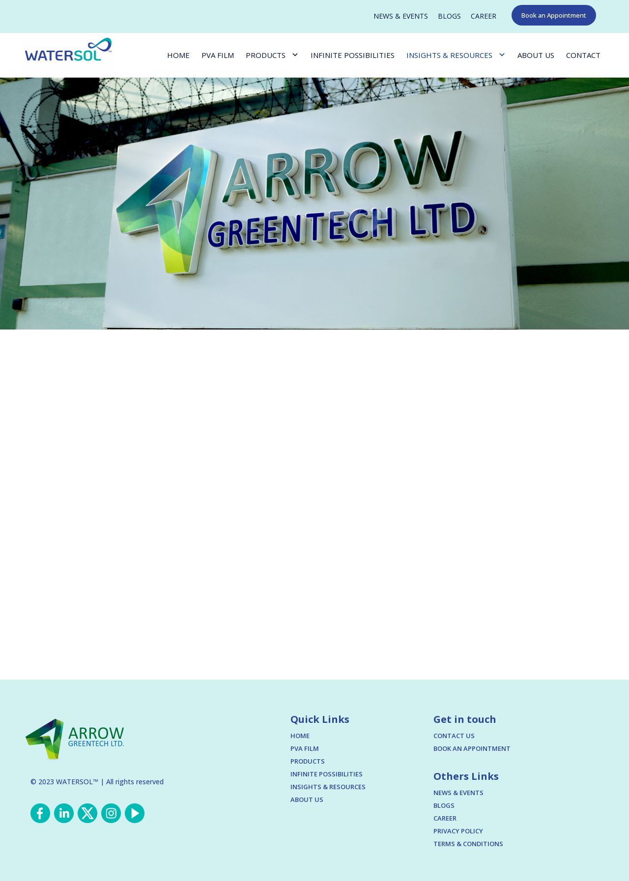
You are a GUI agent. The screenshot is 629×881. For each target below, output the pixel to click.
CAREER (483, 16)
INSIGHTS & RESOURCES (449, 55)
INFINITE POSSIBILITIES (353, 55)
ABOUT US (535, 55)
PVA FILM (217, 55)
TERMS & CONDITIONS (468, 843)
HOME (178, 55)
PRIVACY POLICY (458, 830)
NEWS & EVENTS (400, 16)
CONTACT (583, 55)
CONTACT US (454, 735)
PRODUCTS (266, 55)
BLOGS (449, 16)
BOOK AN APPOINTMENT (472, 748)
